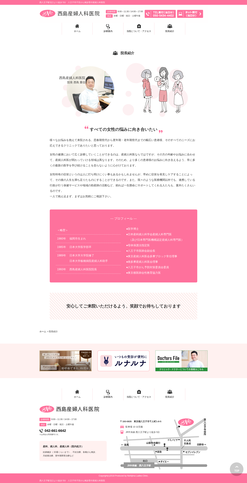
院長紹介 (169, 397)
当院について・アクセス (139, 397)
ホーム (42, 331)
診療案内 (108, 397)
